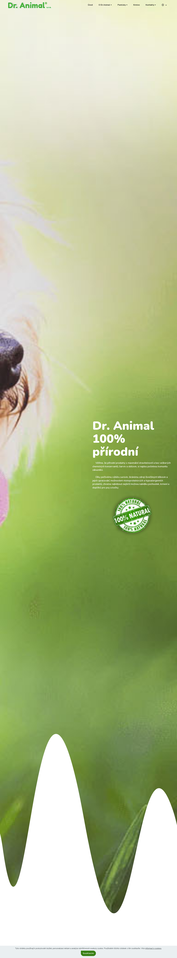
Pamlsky (122, 5)
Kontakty (150, 5)
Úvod (90, 5)
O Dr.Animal (104, 5)
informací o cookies (153, 948)
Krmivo (136, 5)
